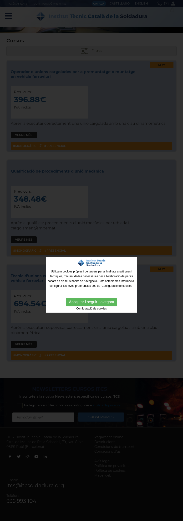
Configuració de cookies (91, 308)
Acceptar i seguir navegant (91, 302)
